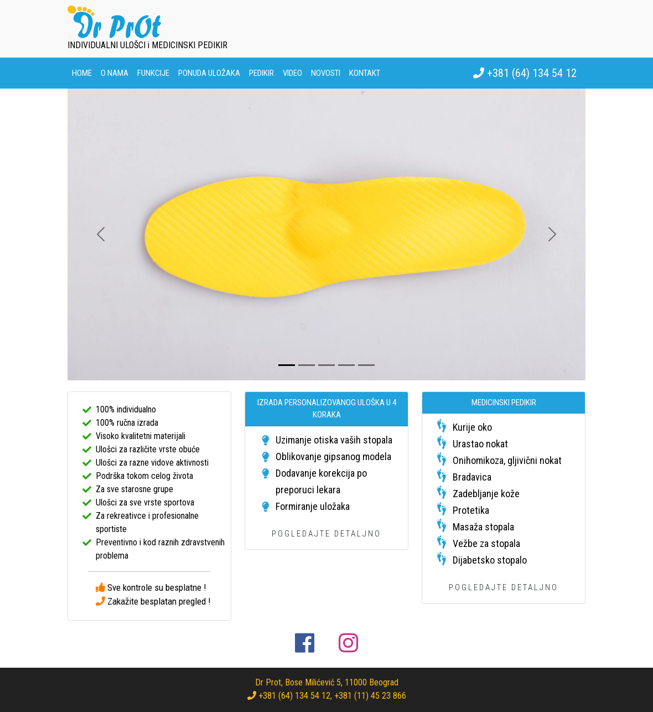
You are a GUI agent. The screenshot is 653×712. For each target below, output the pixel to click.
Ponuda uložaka (209, 73)
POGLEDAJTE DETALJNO (326, 534)
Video (292, 73)
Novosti (325, 73)
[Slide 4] (346, 365)
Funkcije (153, 73)
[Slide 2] (306, 365)
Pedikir (261, 73)
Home (82, 73)
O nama (114, 73)
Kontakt (364, 73)
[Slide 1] (286, 365)
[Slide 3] (326, 365)
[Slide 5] (366, 365)
